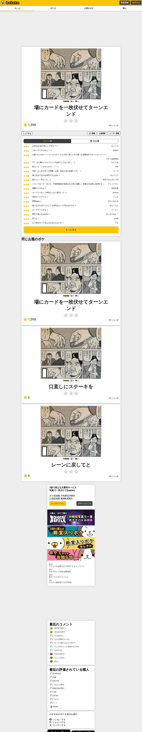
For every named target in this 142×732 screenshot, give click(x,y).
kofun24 (54, 681)
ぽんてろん (114, 205)
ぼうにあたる (113, 201)
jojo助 (116, 218)
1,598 (30, 125)
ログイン (136, 2)
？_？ (53, 703)
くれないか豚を (57, 684)
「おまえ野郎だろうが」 (60, 639)
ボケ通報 (92, 133)
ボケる (53, 8)
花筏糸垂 (114, 188)
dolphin (115, 150)
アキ (116, 223)
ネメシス (114, 146)
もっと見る (71, 230)
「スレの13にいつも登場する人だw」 (65, 646)
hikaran (54, 706)
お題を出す (89, 8)
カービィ (114, 210)
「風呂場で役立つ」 (58, 628)
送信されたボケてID (110, 180)
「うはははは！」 (58, 635)
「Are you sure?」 (58, 632)
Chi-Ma (54, 695)
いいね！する (57, 719)
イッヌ (115, 197)
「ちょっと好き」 (58, 657)
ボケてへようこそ (84, 503)
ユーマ (115, 171)
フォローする (57, 722)
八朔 (53, 692)
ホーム (17, 8)
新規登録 (125, 2)
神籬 (53, 677)
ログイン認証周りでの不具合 (71, 581)
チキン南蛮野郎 (112, 159)
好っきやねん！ (112, 214)
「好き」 (54, 661)
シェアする (27, 133)
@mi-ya (115, 193)
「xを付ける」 (56, 650)
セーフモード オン (57, 503)
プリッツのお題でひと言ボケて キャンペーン (71, 565)
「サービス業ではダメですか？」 (63, 643)
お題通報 (102, 133)
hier (117, 167)
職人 (125, 8)
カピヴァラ (114, 175)
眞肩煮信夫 (55, 673)
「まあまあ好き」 (58, 654)
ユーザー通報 (114, 133)
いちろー (54, 699)
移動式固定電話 (57, 688)
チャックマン (113, 184)
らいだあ (114, 162)
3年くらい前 (113, 125)
